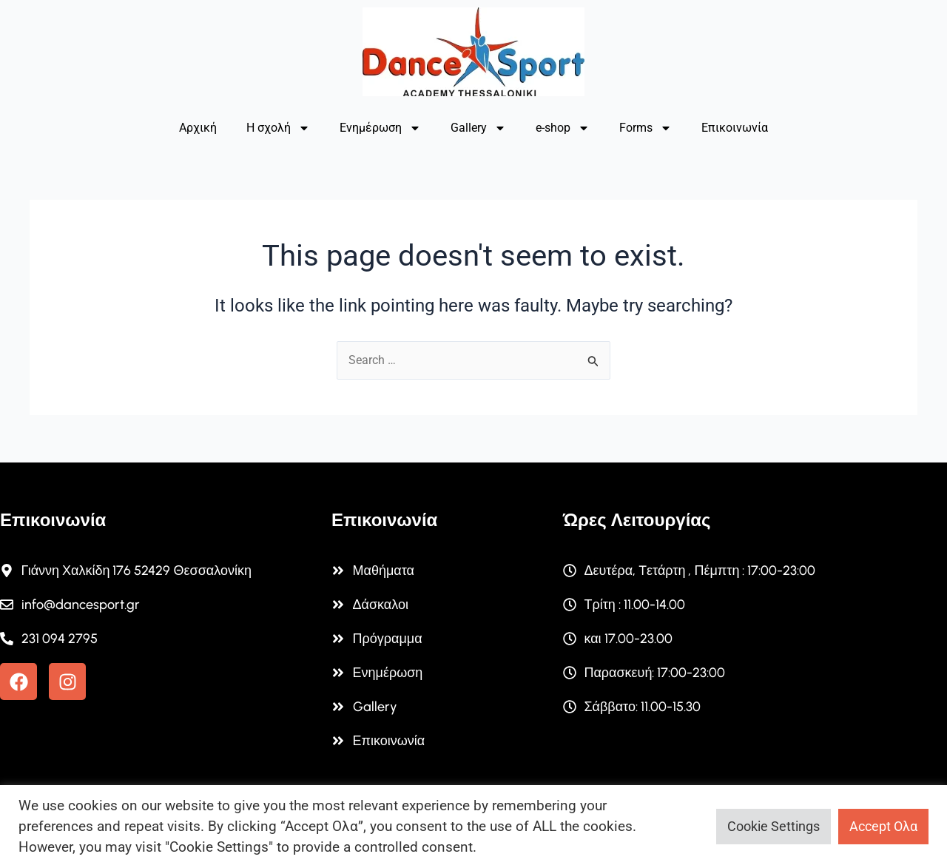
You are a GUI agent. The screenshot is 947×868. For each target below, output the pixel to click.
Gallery (478, 128)
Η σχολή (278, 128)
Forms (645, 128)
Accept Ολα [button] (883, 826)
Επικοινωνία (734, 128)
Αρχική (198, 128)
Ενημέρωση (380, 128)
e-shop (563, 128)
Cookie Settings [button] (773, 826)
